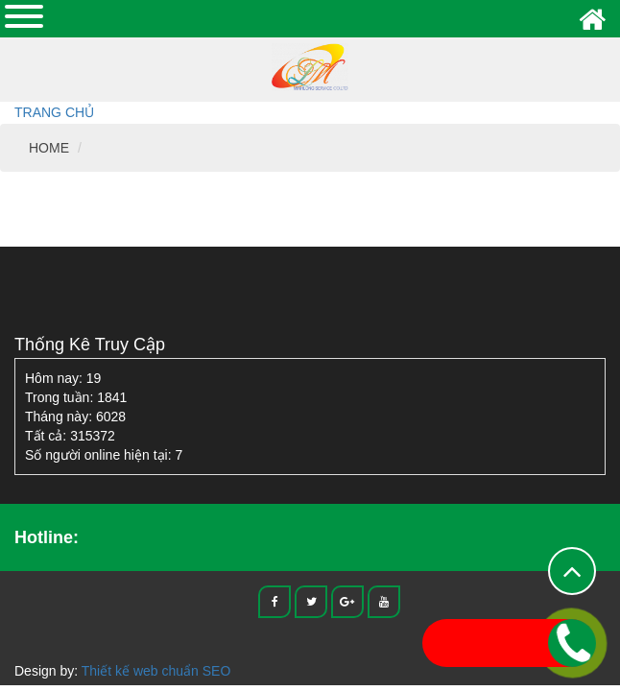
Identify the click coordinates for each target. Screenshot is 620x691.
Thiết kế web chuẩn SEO (156, 671)
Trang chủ (54, 112)
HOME (49, 147)
